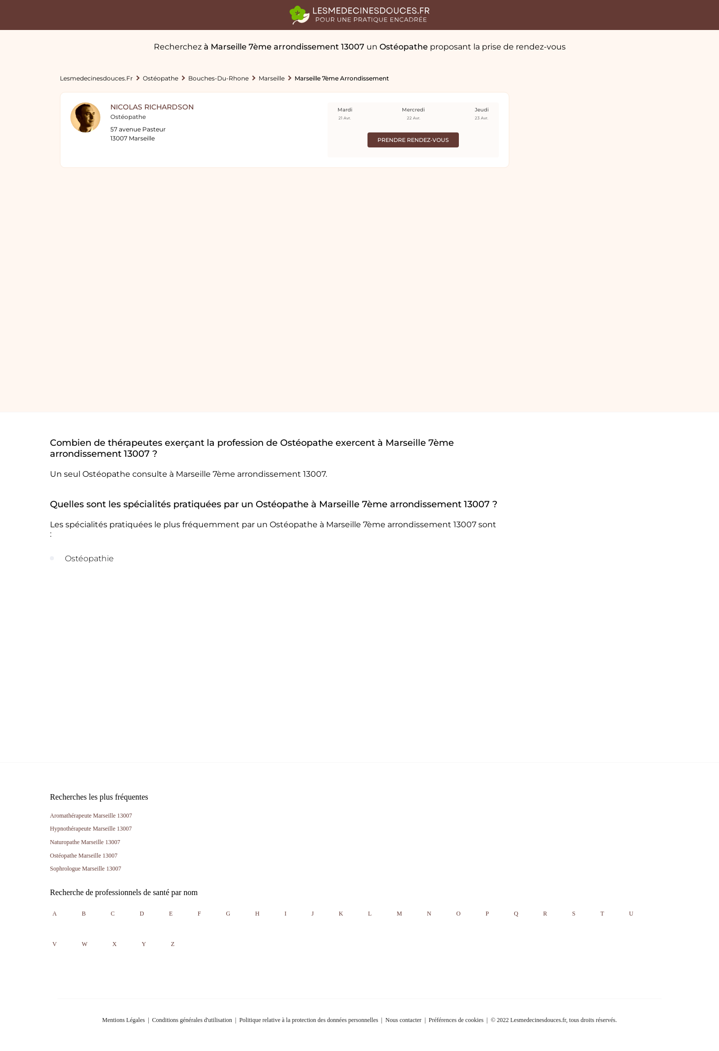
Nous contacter (403, 1020)
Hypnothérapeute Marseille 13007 (91, 828)
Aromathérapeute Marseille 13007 (91, 815)
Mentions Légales (123, 1020)
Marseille (272, 78)
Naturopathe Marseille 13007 (85, 842)
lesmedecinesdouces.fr (96, 78)
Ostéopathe (160, 78)
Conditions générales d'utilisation (192, 1020)
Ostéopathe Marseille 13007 (83, 855)
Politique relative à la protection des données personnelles (308, 1020)
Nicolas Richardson (152, 106)
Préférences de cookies (456, 1020)
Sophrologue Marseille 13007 (85, 868)
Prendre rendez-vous (413, 139)
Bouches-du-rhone (218, 78)
